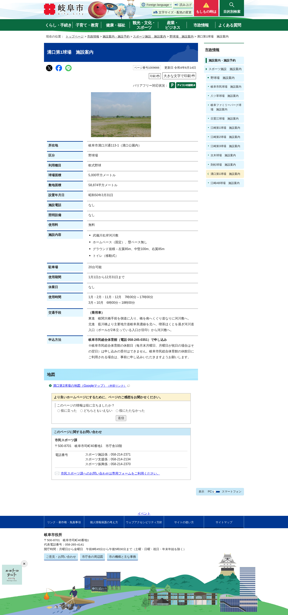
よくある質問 (229, 25)
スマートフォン (231, 491)
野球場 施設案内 (182, 36)
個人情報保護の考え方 (104, 522)
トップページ (75, 36)
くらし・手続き (58, 25)
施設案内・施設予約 (116, 36)
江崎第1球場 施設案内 (225, 127)
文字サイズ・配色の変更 (175, 12)
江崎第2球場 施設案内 (225, 136)
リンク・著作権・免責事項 (64, 522)
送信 (121, 418)
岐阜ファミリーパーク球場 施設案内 (226, 107)
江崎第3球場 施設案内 (225, 146)
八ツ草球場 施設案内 (225, 95)
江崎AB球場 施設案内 (225, 183)
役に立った (69, 410)
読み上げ (186, 4)
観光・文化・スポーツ (144, 25)
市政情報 (201, 25)
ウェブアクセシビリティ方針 (144, 522)
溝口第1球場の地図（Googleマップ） (91, 385)
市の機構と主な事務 (122, 556)
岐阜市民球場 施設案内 (226, 86)
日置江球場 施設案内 (225, 118)
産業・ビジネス (172, 25)
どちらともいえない (98, 410)
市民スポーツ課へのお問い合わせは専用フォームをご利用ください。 (110, 473)
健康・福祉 (115, 25)
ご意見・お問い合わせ (61, 556)
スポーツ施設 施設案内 (149, 36)
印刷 (153, 76)
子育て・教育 (87, 25)
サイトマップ (224, 522)
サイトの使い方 (184, 522)
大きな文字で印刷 (177, 76)
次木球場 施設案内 (223, 155)
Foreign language (158, 4)
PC (210, 491)
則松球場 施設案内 (223, 164)
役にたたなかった (132, 410)
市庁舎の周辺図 (92, 556)
